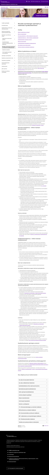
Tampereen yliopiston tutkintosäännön (36, 363)
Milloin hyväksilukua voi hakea (23, 32)
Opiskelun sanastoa (6, 49)
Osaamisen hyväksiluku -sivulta (37, 125)
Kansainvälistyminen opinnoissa (5, 63)
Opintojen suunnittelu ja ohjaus (6, 35)
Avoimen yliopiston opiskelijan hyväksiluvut (26, 47)
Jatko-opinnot (4, 68)
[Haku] (46, 7)
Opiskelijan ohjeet (4, 7)
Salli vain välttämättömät (42, 466)
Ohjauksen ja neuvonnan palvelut (7, 39)
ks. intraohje (43, 185)
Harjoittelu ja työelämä (6, 60)
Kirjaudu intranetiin (44, 1)
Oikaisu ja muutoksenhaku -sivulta (28, 369)
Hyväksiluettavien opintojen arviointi (25, 39)
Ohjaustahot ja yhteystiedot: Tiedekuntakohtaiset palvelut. (35, 293)
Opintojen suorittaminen (6, 55)
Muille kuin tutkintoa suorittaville (6, 72)
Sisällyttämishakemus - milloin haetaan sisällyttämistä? (28, 37)
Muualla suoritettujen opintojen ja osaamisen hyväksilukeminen (8, 47)
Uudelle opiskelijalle (5, 23)
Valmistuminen (4, 66)
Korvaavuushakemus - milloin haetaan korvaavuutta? (28, 35)
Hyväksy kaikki (32, 466)
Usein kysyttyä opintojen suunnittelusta (7, 53)
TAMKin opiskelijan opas (35, 1)
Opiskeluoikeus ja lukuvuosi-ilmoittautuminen (7, 28)
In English (28, 1)
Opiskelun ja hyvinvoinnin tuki (7, 58)
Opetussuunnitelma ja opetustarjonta (17, 7)
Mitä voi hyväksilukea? (22, 34)
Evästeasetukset (24, 466)
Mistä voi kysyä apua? (22, 41)
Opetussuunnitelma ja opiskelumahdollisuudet (6, 32)
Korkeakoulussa (5, 25)
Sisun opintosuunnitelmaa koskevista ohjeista (37, 340)
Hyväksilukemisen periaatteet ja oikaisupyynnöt (27, 43)
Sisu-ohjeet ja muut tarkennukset (24, 45)
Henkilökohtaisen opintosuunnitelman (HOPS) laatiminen (7, 43)
